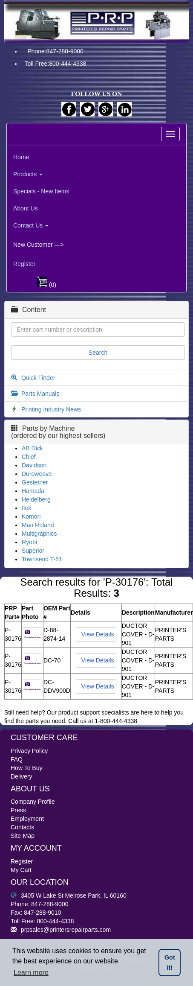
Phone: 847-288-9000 (39, 904)
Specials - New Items (41, 191)
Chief (29, 456)
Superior (33, 550)
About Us (25, 208)
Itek (27, 508)
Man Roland (38, 525)
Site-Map (23, 835)
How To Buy (26, 767)
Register (24, 263)
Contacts (22, 827)
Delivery (21, 776)
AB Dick (32, 448)
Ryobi (29, 542)
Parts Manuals (40, 393)
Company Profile (33, 801)
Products (28, 174)
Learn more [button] (31, 972)
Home (21, 157)
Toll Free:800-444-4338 (55, 63)
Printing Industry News (51, 409)
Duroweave (37, 473)
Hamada (33, 490)
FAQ (17, 759)
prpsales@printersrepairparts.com (61, 929)
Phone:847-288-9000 (55, 51)
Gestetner (35, 482)
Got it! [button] (169, 962)
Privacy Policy (29, 750)
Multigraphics (39, 533)
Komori (31, 516)
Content (28, 309)
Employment (27, 818)
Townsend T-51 (42, 559)
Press (18, 810)
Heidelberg (36, 499)
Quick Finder (38, 377)
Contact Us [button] (31, 225)
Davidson (34, 465)
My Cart (21, 869)
